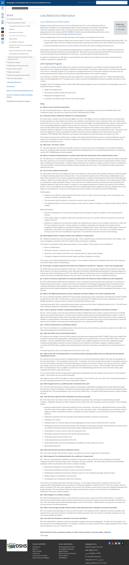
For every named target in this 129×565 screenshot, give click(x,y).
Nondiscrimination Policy (67, 547)
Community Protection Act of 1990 (19, 26)
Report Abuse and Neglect (41, 558)
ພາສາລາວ (94, 563)
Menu (3, 8)
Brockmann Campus (14, 62)
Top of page (44, 535)
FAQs (42, 103)
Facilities (11, 29)
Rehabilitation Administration (20, 8)
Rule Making (63, 558)
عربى (87, 553)
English (87, 547)
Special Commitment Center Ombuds (20, 50)
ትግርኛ (101, 563)
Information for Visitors (16, 32)
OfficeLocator (2, 15)
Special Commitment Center (16, 23)
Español (93, 547)
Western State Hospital (15, 78)
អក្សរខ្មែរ (92, 553)
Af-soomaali (89, 556)
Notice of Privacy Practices (67, 553)
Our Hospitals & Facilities (15, 19)
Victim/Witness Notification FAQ (18, 54)
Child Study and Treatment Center (18, 66)
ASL (105, 563)
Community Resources (14, 82)
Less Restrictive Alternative (17, 36)
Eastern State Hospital (15, 69)
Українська (97, 556)
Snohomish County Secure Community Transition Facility (20, 46)
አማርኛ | (95, 560)
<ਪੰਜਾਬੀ (98, 553)
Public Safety (13, 39)
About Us (35, 549)
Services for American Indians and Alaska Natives (20, 96)
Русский (99, 547)
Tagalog (87, 563)
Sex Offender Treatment (16, 42)
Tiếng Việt (88, 560)
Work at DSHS (37, 551)
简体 (86, 550)
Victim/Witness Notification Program (18, 101)
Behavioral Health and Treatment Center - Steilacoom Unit (20, 58)
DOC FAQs (121, 29)
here (109, 532)
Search (125, 2)
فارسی (100, 560)
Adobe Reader (63, 551)
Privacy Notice (63, 556)
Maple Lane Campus (14, 72)
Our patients (11, 86)
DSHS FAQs (121, 26)
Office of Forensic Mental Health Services (20, 91)
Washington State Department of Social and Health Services (29, 3)
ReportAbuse (2, 21)
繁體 (91, 550)
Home (8, 8)
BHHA (10, 15)
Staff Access (36, 547)
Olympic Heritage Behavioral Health (19, 75)
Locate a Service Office (40, 556)
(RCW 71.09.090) (68, 32)
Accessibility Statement (66, 549)
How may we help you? (86, 2)
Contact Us (36, 553)
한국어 (95, 550)
